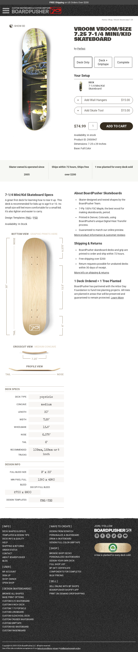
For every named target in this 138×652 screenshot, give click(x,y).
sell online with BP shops (64, 586)
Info (6, 526)
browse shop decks (60, 553)
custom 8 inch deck (13, 604)
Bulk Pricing (56, 575)
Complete (123, 62)
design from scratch (61, 531)
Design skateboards (17, 588)
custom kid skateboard (15, 627)
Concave (21, 404)
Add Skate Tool (107, 110)
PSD (35, 217)
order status (9, 550)
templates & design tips (15, 535)
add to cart (116, 126)
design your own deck (62, 560)
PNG (28, 217)
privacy (55, 648)
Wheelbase (20, 427)
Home (104, 20)
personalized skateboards (64, 557)
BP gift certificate (59, 568)
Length (22, 412)
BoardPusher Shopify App (64, 590)
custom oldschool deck (16, 616)
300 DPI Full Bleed (40, 487)
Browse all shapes (13, 593)
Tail (24, 442)
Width (23, 419)
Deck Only (83, 62)
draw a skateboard (60, 538)
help (5, 542)
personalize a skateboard (64, 535)
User (7, 566)
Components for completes (65, 571)
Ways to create (60, 526)
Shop (110, 20)
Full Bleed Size (18, 472)
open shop (8, 583)
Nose (23, 434)
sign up (6, 575)
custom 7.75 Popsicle (14, 608)
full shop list (57, 564)
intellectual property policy (70, 648)
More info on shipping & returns (91, 272)
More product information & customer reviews (99, 235)
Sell (53, 581)
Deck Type (20, 397)
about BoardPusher (13, 557)
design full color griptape (64, 542)
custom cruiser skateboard (18, 619)
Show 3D (19, 25)
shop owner (9, 579)
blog (5, 561)
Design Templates (16, 500)
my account (9, 571)
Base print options (13, 597)
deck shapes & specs (14, 531)
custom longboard (13, 612)
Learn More (117, 297)
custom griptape (12, 623)
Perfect (81, 48)
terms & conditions (44, 648)
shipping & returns (13, 546)
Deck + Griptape (103, 62)
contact (7, 553)
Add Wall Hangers (107, 100)
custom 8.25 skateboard (16, 601)
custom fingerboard (14, 630)
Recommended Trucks (18, 452)
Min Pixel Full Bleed (18, 482)
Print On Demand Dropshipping (67, 593)
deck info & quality (13, 538)
